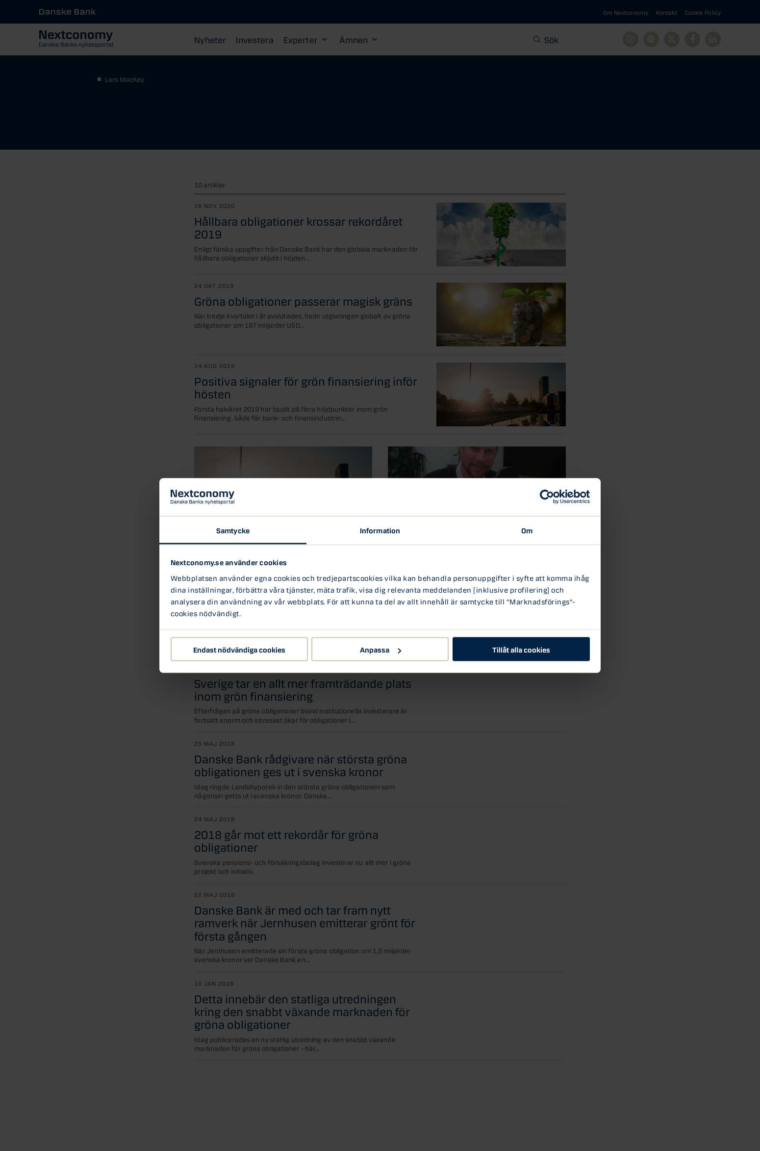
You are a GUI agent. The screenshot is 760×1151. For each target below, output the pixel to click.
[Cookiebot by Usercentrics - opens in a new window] (547, 497)
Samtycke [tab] (233, 529)
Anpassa (380, 649)
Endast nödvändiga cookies (239, 649)
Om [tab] (526, 529)
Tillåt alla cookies (521, 649)
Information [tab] (380, 529)
